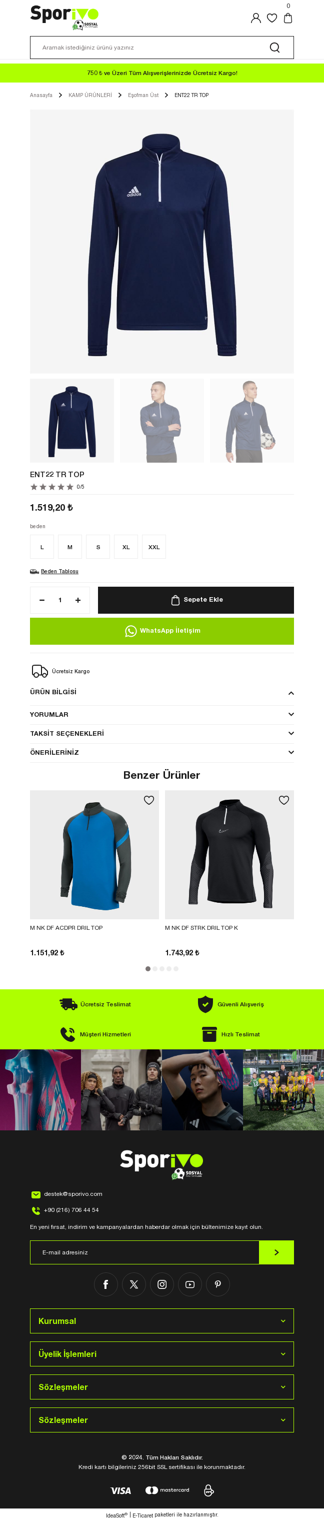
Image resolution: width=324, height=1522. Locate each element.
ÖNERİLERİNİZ (54, 752)
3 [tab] (162, 968)
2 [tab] (155, 968)
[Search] (162, 47)
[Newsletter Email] (162, 1252)
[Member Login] (256, 18)
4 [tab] (169, 968)
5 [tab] (176, 968)
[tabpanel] (94, 874)
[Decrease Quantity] (39, 600)
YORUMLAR (49, 714)
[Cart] (288, 18)
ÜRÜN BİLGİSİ (53, 692)
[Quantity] (60, 600)
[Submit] (276, 1252)
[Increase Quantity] (81, 600)
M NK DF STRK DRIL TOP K (201, 927)
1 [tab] (148, 968)
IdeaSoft (117, 1515)
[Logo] (65, 18)
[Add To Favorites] (149, 800)
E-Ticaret (142, 1515)
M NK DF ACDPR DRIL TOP (66, 927)
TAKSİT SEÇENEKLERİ (67, 733)
